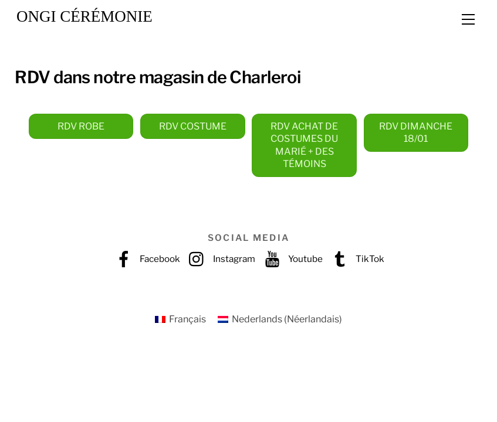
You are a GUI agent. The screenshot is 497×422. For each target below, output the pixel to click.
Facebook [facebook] (145, 258)
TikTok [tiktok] (355, 258)
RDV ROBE (81, 126)
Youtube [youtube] (290, 258)
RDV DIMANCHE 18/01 (415, 133)
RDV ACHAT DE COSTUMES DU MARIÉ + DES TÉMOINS (304, 145)
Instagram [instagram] (219, 258)
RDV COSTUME (192, 126)
